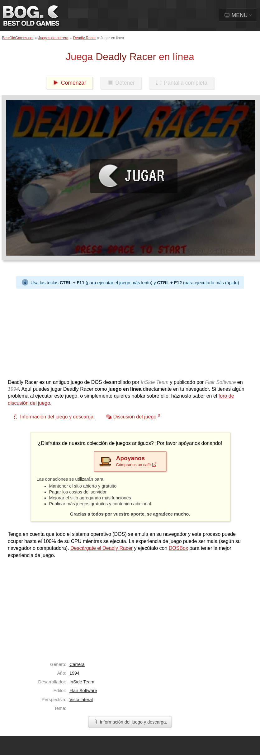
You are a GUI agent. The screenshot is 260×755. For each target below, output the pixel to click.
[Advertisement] (100, 332)
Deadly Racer (84, 38)
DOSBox (178, 548)
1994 (74, 673)
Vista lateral (81, 699)
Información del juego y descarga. (130, 722)
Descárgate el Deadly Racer (101, 548)
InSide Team (81, 681)
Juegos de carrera (53, 38)
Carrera (77, 664)
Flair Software (83, 690)
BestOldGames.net (17, 38)
